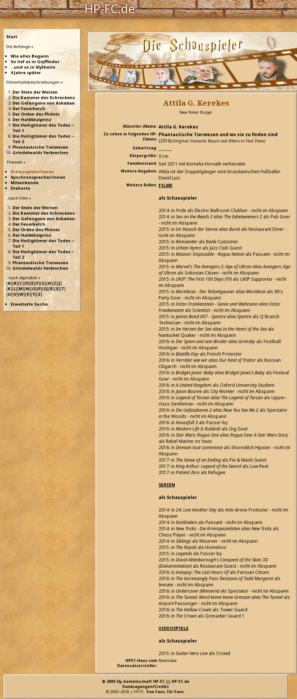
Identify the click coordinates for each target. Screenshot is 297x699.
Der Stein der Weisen (35, 92)
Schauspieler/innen (32, 171)
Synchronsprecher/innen (38, 177)
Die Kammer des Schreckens (43, 97)
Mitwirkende (25, 182)
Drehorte (20, 188)
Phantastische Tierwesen (40, 147)
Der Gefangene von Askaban (43, 103)
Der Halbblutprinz (31, 119)
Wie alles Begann (30, 56)
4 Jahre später (26, 72)
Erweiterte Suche (29, 304)
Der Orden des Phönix (36, 114)
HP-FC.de (109, 8)
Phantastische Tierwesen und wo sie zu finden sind (218, 134)
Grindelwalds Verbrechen (40, 152)
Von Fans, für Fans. (165, 691)
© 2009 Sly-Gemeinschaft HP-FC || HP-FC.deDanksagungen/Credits (145, 684)
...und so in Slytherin (33, 67)
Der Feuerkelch (28, 108)
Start (11, 36)
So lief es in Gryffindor (35, 61)
